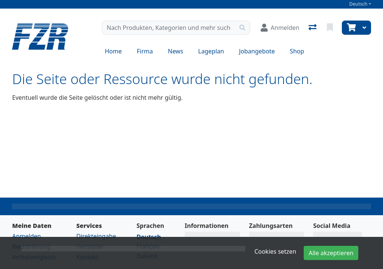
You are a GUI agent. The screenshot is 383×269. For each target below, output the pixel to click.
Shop (297, 51)
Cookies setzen (275, 251)
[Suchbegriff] (168, 28)
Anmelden (26, 236)
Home (113, 51)
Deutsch (358, 4)
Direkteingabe (96, 236)
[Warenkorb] (350, 28)
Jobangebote (257, 51)
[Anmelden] (280, 27)
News (175, 51)
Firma (145, 51)
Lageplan (211, 51)
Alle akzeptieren (331, 253)
